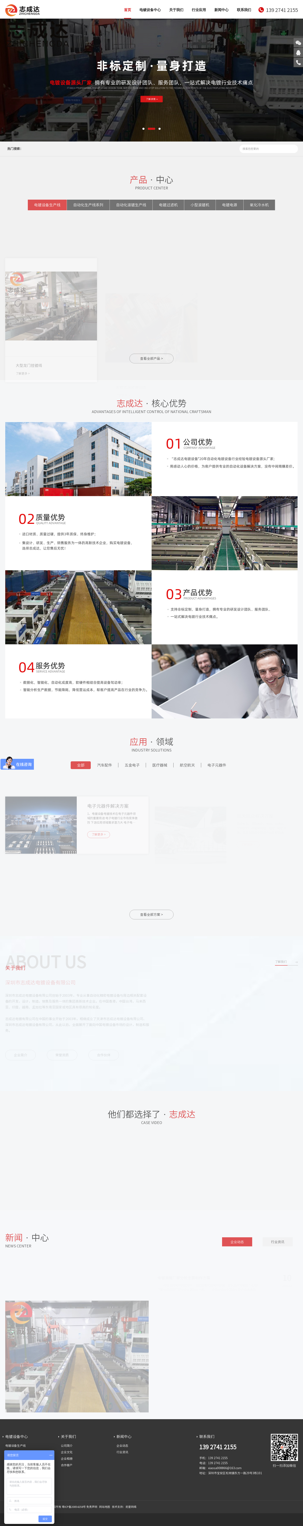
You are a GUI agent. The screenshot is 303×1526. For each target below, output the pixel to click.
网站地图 (104, 1507)
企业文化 (67, 1452)
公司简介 (67, 1445)
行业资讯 (277, 1245)
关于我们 (176, 10)
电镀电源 (229, 207)
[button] (143, 129)
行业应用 (199, 10)
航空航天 (187, 767)
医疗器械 (159, 767)
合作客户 (67, 1465)
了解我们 (281, 965)
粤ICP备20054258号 (74, 1507)
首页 (127, 10)
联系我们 (244, 10)
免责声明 (91, 1507)
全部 (80, 767)
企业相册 (67, 1458)
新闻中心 (221, 10)
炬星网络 (130, 1507)
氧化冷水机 (259, 207)
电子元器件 (216, 767)
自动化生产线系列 (88, 207)
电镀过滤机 (168, 207)
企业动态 (237, 1245)
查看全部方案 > (151, 914)
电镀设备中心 (150, 10)
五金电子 (132, 767)
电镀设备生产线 (47, 207)
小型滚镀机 (199, 207)
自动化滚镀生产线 (131, 207)
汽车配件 (104, 767)
